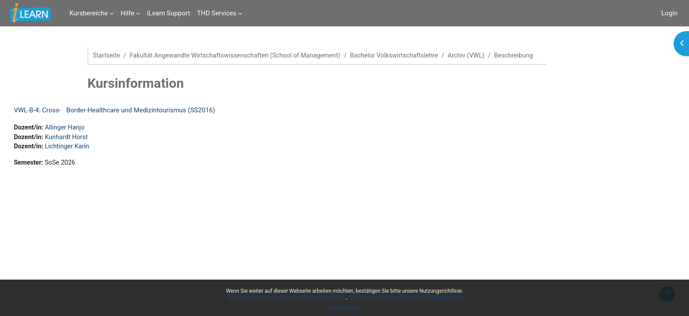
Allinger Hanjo (85, 128)
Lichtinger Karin (88, 148)
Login (669, 13)
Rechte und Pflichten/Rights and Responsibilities (405, 297)
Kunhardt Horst (87, 138)
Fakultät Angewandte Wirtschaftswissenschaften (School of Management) (240, 56)
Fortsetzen (344, 308)
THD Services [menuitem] (216, 13)
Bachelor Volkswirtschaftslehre (404, 56)
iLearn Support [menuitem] (168, 13)
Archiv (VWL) (479, 56)
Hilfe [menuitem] (127, 13)
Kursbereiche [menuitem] (88, 13)
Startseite (107, 56)
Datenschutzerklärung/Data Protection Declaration (286, 297)
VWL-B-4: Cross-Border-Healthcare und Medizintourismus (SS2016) (134, 111)
